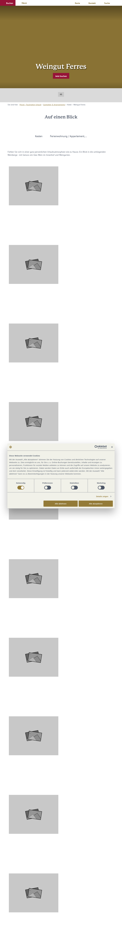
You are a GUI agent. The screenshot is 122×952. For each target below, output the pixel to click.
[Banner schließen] (112, 447)
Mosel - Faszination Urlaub (30, 104)
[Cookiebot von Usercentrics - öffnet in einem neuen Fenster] (96, 447)
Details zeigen (102, 496)
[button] (7, 3)
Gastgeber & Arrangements (54, 104)
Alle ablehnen (60, 504)
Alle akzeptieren (95, 504)
